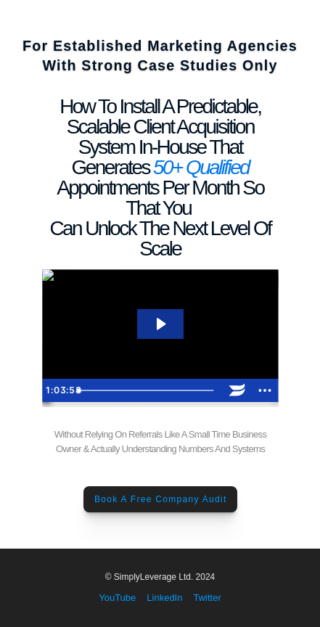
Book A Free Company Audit (160, 499)
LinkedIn (164, 597)
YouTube (117, 597)
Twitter (207, 597)
